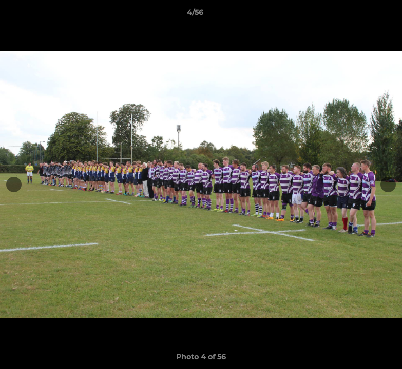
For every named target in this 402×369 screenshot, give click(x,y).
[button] (359, 14)
